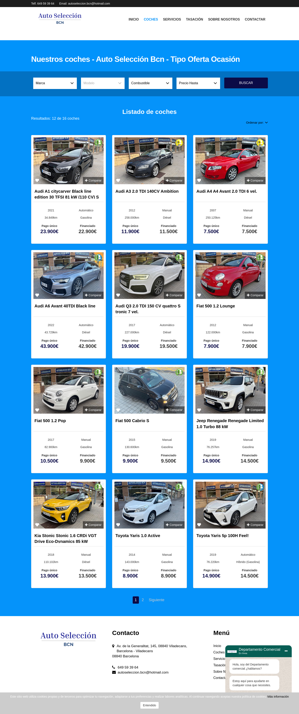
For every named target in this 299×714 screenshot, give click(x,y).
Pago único (49, 226)
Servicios (172, 19)
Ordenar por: (257, 122)
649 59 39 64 (45, 3)
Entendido (149, 705)
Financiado (87, 226)
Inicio (134, 19)
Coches (151, 19)
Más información (278, 696)
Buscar (246, 83)
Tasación (194, 19)
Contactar (255, 19)
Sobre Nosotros (224, 19)
